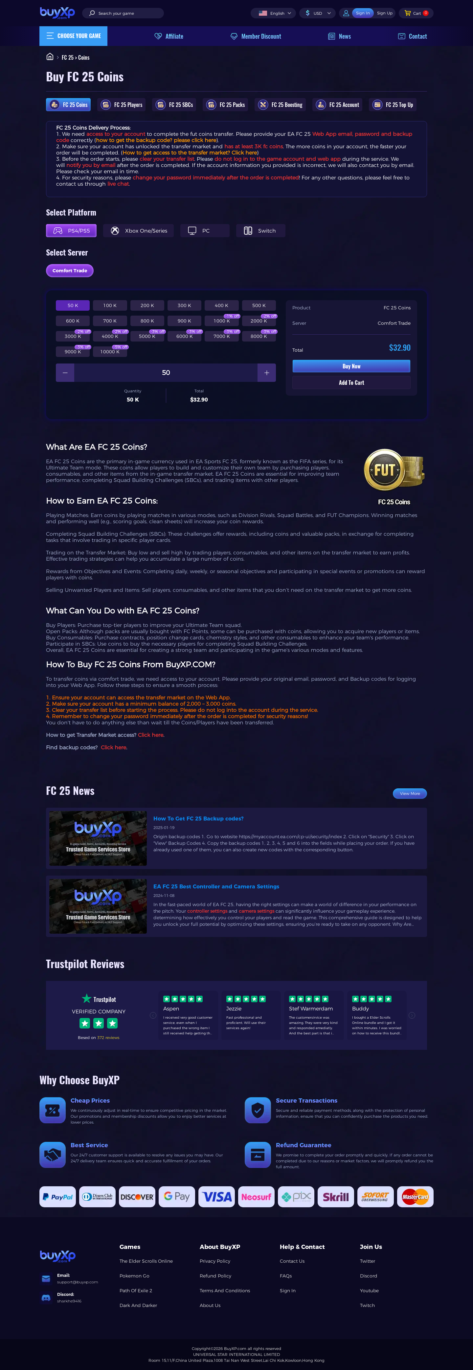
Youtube (369, 1291)
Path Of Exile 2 (136, 1291)
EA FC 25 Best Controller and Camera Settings (216, 886)
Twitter (367, 1261)
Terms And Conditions (225, 1291)
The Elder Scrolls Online (146, 1261)
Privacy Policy (215, 1261)
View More (410, 793)
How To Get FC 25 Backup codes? (198, 819)
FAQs (286, 1276)
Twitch (367, 1305)
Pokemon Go (134, 1276)
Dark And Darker (138, 1305)
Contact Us (292, 1261)
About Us (210, 1305)
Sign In (288, 1291)
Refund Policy (215, 1276)
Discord (368, 1276)
